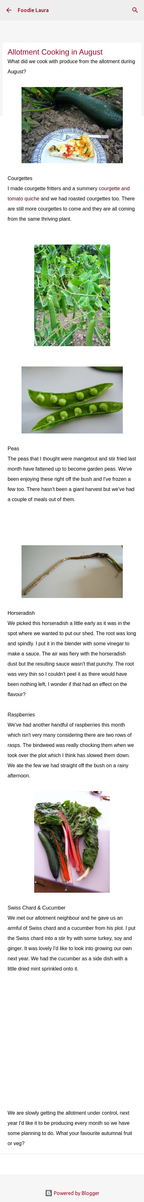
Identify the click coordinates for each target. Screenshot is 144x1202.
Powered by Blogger (72, 1193)
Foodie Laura (33, 10)
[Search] (135, 10)
